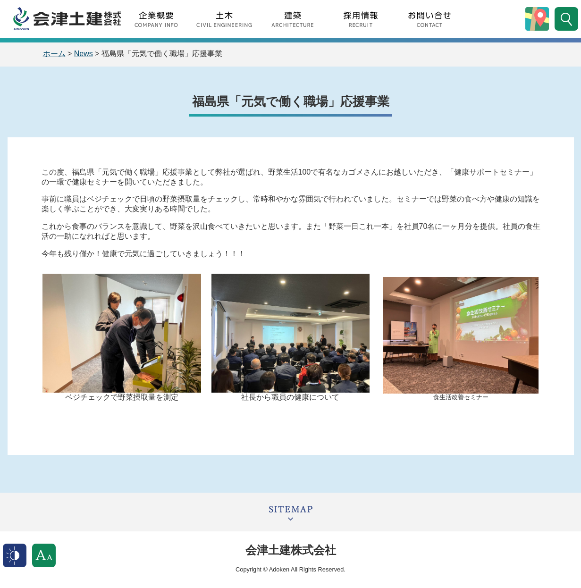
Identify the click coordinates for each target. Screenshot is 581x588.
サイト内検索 (566, 19)
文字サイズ (44, 555)
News (83, 54)
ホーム (54, 54)
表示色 (14, 555)
